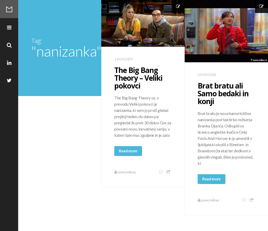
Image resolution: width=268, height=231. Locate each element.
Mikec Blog (9, 9)
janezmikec (125, 172)
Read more (128, 150)
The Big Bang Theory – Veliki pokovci (138, 78)
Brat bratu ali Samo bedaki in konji (223, 93)
